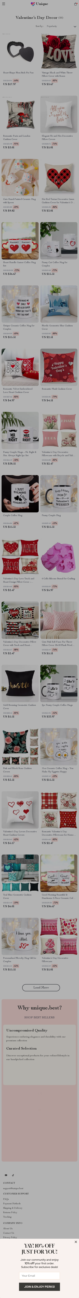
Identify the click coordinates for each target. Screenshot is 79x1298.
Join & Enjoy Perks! (39, 1287)
